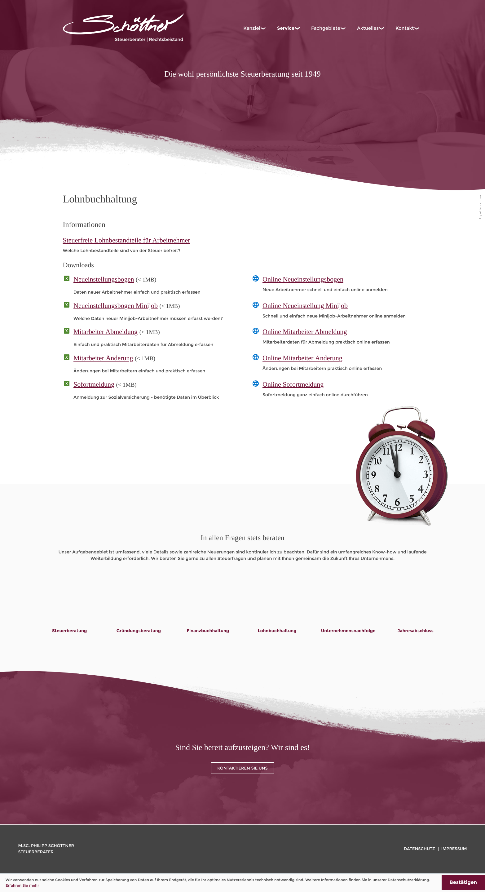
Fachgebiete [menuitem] (325, 28)
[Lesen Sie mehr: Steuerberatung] (69, 612)
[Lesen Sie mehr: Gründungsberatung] (139, 612)
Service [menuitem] (285, 28)
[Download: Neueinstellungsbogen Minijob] (148, 313)
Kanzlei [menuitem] (251, 28)
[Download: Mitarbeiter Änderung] (148, 365)
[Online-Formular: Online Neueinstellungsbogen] (337, 285)
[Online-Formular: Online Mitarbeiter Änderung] (337, 364)
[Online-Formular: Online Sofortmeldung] (337, 390)
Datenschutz (419, 848)
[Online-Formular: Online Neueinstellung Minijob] (337, 311)
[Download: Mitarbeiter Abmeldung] (148, 339)
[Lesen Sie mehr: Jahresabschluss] (415, 612)
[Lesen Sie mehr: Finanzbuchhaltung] (208, 612)
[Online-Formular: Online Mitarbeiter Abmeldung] (337, 337)
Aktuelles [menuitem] (368, 28)
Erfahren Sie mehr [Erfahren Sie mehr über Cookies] (22, 885)
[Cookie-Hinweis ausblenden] (463, 882)
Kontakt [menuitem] (404, 28)
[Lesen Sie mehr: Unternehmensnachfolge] (348, 612)
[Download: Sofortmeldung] (148, 392)
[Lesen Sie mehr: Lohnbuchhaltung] (277, 612)
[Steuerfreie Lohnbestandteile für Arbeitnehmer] (242, 245)
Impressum (454, 848)
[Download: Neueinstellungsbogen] (148, 287)
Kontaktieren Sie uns (242, 768)
